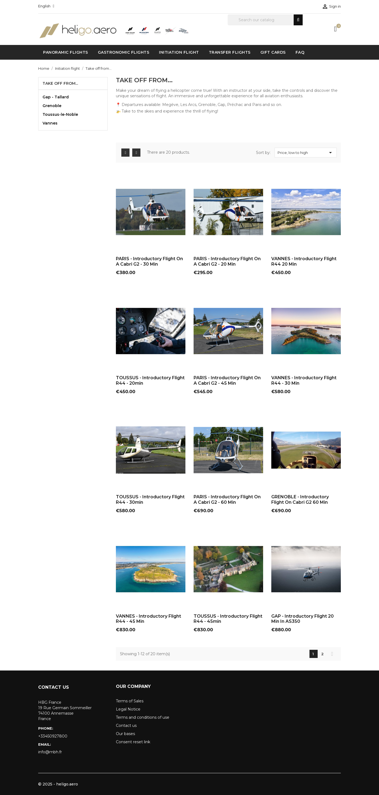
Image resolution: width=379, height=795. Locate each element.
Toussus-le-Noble (60, 114)
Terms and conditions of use (142, 717)
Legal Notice (128, 709)
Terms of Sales (129, 701)
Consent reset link (133, 741)
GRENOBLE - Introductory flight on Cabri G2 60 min (300, 499)
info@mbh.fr (50, 752)
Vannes (50, 123)
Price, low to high (306, 152)
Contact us (126, 725)
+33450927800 (52, 736)
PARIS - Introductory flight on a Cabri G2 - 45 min (227, 380)
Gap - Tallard (56, 97)
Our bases (125, 733)
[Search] (265, 19)
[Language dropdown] (46, 6)
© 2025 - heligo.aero (58, 784)
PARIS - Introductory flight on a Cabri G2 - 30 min (149, 261)
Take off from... (60, 83)
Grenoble (52, 105)
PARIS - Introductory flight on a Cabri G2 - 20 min (227, 261)
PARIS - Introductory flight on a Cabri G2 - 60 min (227, 499)
